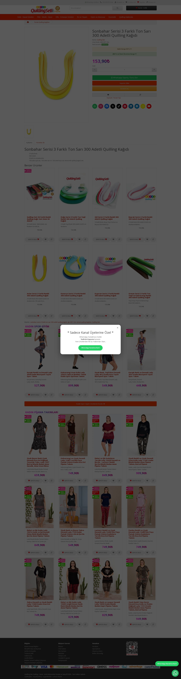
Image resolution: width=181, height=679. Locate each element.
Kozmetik (112, 17)
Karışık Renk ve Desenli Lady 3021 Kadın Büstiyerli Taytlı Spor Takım (141, 374)
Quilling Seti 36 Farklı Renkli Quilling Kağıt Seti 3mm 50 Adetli (39, 219)
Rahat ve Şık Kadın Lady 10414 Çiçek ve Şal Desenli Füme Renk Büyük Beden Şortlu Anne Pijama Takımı (38, 533)
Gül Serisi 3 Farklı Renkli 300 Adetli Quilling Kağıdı (107, 218)
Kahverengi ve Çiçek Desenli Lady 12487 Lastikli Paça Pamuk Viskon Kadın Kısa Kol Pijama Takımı (73, 461)
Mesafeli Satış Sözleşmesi (32, 649)
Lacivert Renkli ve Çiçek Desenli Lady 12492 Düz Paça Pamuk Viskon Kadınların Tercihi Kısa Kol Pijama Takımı (107, 534)
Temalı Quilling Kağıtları (42, 22)
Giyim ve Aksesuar (98, 17)
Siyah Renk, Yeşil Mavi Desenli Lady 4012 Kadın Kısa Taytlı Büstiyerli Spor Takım (107, 374)
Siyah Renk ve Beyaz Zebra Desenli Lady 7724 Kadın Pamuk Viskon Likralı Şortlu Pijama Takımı (72, 533)
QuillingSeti (28, 677)
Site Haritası (62, 651)
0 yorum (109, 98)
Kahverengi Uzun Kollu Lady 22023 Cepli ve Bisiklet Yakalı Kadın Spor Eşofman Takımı (73, 374)
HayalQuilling (37, 677)
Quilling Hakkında (126, 17)
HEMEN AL (124, 88)
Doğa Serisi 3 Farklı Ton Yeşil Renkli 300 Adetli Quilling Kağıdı (73, 219)
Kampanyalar (62, 660)
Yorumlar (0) (40, 143)
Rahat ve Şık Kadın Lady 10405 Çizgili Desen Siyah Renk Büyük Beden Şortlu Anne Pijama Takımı (71, 605)
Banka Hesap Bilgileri (31, 646)
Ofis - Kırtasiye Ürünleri (65, 17)
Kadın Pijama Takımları (41, 412)
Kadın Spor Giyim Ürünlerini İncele (90, 404)
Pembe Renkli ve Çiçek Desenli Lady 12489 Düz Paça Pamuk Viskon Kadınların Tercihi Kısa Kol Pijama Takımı (141, 534)
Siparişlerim (96, 649)
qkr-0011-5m (72, 322)
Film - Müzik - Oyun (44, 17)
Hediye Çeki (62, 656)
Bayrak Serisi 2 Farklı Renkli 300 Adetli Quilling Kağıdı (140, 218)
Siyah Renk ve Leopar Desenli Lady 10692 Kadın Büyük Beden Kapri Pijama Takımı (107, 604)
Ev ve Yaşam (82, 17)
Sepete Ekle (124, 83)
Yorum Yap (117, 98)
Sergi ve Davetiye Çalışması (33, 663)
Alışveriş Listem (97, 651)
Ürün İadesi (62, 649)
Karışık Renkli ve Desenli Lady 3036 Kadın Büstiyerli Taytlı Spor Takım (39, 374)
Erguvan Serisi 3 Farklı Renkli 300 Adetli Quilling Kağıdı (107, 294)
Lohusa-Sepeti (57, 677)
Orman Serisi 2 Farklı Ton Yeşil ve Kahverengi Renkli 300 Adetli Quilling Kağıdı (140, 295)
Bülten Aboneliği (97, 653)
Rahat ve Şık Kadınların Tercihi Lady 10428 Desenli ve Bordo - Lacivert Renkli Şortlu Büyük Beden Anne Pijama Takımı (107, 462)
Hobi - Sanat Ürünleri (26, 17)
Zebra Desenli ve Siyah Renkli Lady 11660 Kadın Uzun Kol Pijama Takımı (39, 604)
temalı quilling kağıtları (84, 322)
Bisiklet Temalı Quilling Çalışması (35, 660)
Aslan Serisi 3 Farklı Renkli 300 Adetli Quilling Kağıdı (38, 294)
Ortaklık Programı (64, 658)
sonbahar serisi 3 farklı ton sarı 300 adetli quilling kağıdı (48, 322)
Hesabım (95, 646)
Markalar (61, 653)
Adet (93, 66)
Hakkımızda (28, 656)
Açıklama (29, 143)
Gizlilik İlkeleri (28, 658)
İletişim (60, 646)
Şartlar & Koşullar (30, 651)
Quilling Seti (101, 40)
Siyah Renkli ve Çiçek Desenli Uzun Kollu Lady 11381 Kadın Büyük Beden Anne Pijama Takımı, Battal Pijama (141, 461)
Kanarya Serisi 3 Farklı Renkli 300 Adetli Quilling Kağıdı (73, 294)
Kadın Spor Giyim (37, 326)
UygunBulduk (47, 677)
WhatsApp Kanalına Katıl (167, 664)
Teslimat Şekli (28, 653)
